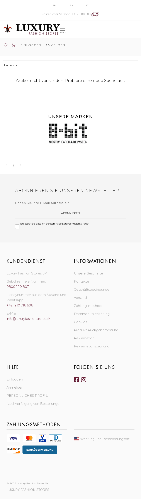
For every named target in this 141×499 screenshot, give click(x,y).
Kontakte (81, 281)
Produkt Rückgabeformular (96, 330)
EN (72, 5)
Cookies (80, 322)
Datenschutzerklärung (75, 223)
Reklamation (84, 338)
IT (87, 5)
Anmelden (55, 45)
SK (54, 5)
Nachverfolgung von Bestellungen (34, 404)
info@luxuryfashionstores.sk (28, 319)
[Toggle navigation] (63, 29)
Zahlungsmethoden (89, 306)
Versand (80, 298)
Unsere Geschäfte (88, 273)
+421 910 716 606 (20, 305)
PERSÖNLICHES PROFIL (27, 395)
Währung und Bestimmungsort (101, 439)
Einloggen (30, 45)
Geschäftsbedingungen (92, 289)
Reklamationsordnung (91, 346)
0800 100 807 (18, 287)
